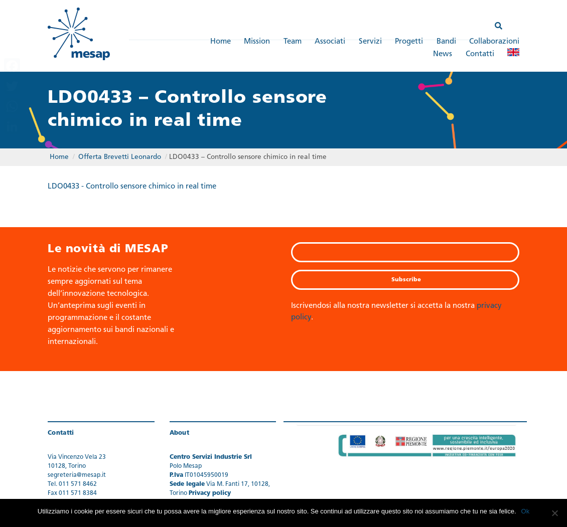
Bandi (446, 42)
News (442, 54)
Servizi (370, 42)
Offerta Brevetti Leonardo (119, 157)
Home (220, 42)
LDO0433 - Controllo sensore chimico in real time (132, 187)
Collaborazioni (494, 42)
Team (293, 42)
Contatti (480, 54)
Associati (330, 42)
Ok (525, 511)
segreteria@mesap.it (77, 475)
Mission (257, 42)
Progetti (409, 42)
